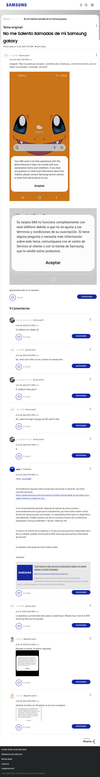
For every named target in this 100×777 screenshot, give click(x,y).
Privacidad (6, 759)
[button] (92, 55)
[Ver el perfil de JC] (21, 469)
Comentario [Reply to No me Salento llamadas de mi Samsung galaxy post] (87, 297)
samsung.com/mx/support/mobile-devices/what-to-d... (51, 574)
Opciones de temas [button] (92, 26)
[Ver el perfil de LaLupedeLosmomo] (24, 320)
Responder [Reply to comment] (81, 336)
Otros (30, 60)
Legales (5, 764)
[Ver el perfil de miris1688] (14, 55)
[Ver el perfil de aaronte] (19, 639)
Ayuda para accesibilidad (14, 750)
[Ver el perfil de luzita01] (19, 696)
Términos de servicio (12, 754)
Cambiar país (7, 769)
